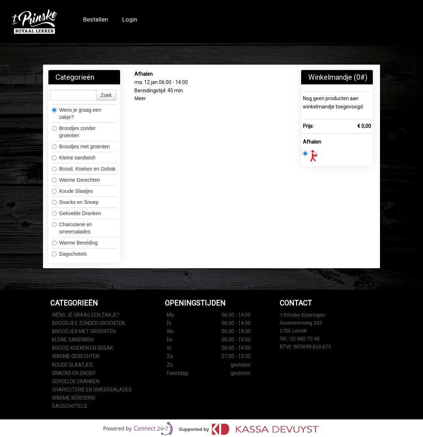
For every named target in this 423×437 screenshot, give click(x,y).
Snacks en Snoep (75, 202)
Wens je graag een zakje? (76, 113)
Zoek (106, 95)
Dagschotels (69, 254)
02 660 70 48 (305, 338)
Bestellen (95, 20)
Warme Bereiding (75, 243)
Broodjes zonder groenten (74, 131)
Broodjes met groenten (81, 146)
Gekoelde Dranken (76, 213)
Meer (140, 98)
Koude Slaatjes (72, 191)
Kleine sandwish (74, 158)
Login (129, 20)
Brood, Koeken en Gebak (83, 169)
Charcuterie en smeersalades (72, 228)
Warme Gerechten (76, 180)
